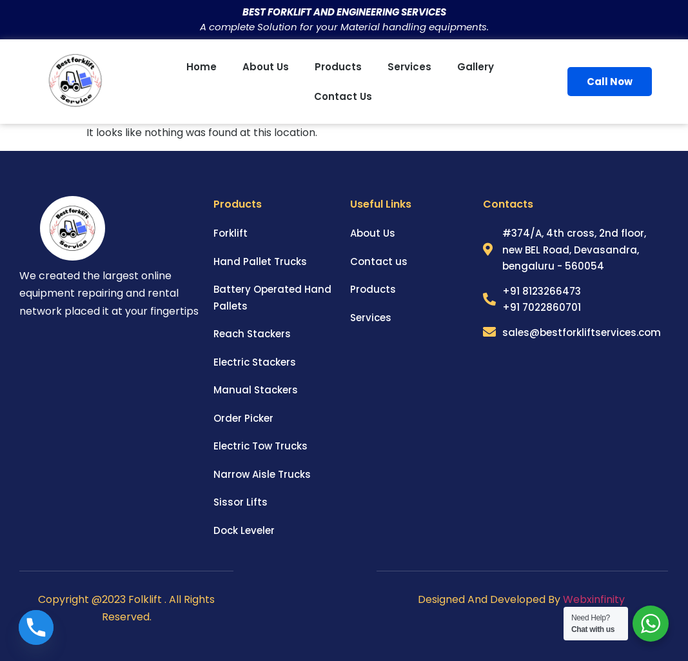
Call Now (610, 81)
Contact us (343, 96)
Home (201, 67)
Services (409, 67)
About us (265, 67)
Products (338, 67)
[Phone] (36, 627)
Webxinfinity (595, 599)
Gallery (475, 67)
